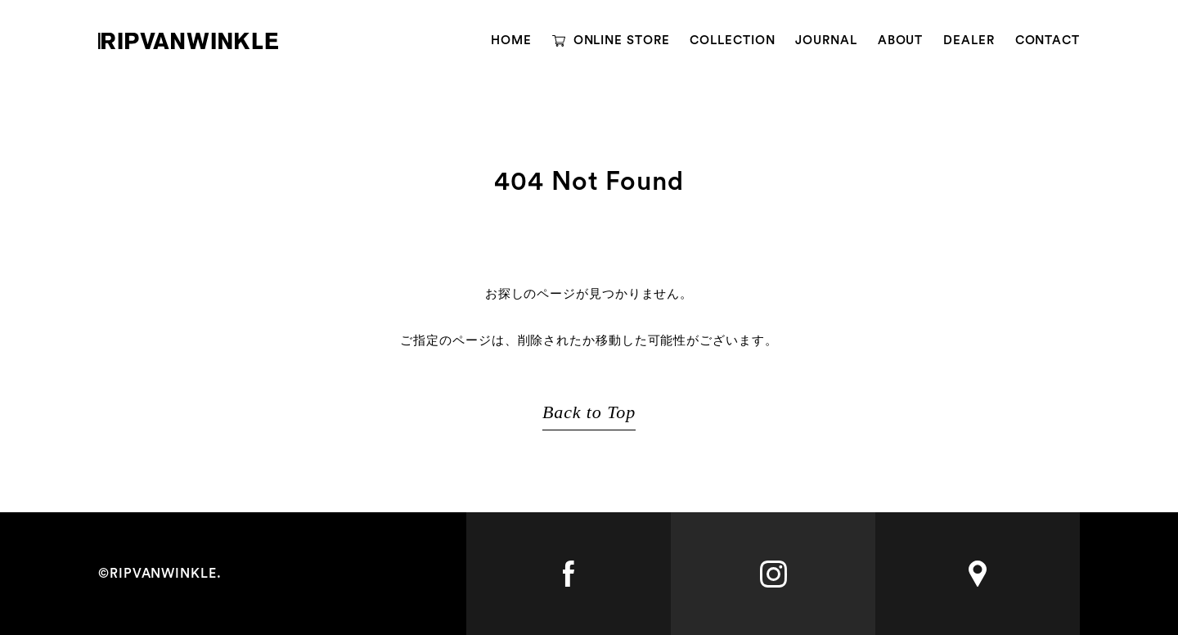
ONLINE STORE (621, 40)
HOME (511, 40)
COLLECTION (732, 40)
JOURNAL (826, 40)
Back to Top (589, 412)
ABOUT (901, 40)
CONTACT (1047, 40)
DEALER (968, 40)
